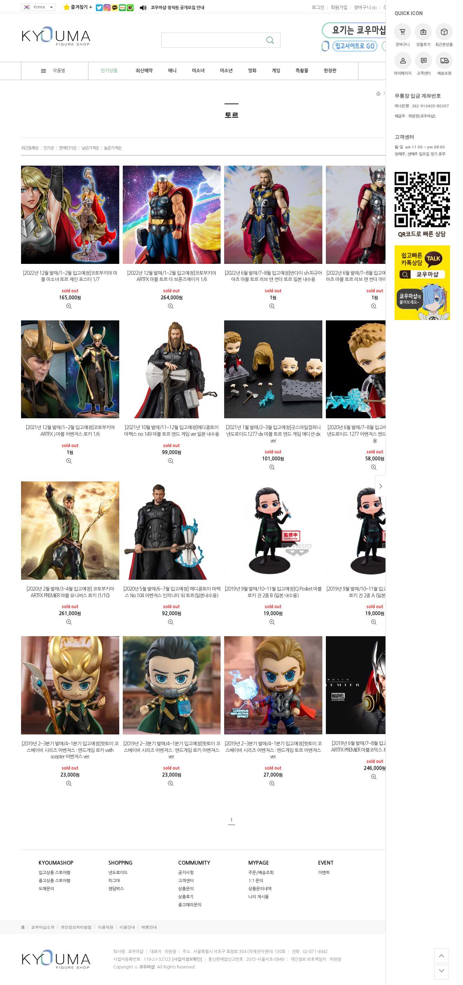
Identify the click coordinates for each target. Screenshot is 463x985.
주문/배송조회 (261, 873)
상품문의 (186, 889)
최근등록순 (30, 148)
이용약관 (105, 927)
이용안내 (127, 927)
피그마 (114, 881)
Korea (38, 7)
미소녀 (198, 70)
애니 (172, 70)
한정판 (330, 70)
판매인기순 (67, 148)
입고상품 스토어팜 (55, 873)
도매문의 (46, 889)
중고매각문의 (189, 905)
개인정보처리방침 (76, 927)
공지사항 (186, 873)
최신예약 (144, 70)
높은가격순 (112, 148)
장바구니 (402, 35)
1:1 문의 (255, 881)
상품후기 (423, 35)
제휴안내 (149, 927)
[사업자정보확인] (187, 959)
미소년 (226, 70)
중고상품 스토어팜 (55, 881)
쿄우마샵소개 (42, 927)
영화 (252, 70)
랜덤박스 (116, 889)
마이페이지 (402, 63)
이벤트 (324, 873)
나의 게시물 (258, 897)
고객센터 (423, 63)
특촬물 (302, 70)
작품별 (53, 70)
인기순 (48, 148)
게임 (276, 70)
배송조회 (444, 63)
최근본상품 (444, 35)
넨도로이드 (118, 873)
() (365, 7)
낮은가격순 (90, 148)
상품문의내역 (259, 889)
